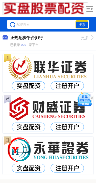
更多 (87, 38)
